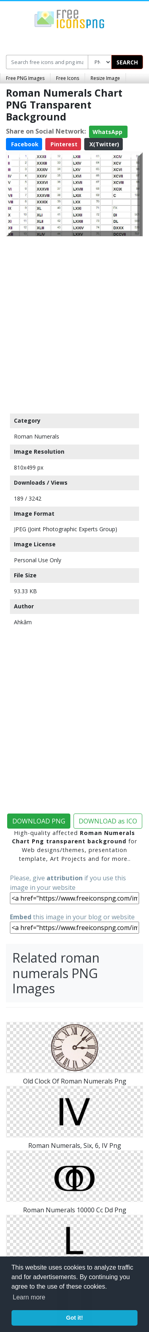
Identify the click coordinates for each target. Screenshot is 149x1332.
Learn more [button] (29, 1297)
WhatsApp (108, 132)
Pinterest (63, 144)
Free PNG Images (25, 78)
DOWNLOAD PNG (38, 821)
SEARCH (127, 62)
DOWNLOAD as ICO (108, 821)
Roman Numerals (36, 436)
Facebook (24, 144)
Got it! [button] (74, 1318)
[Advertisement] (74, 323)
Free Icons (67, 78)
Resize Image (105, 78)
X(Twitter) (103, 144)
